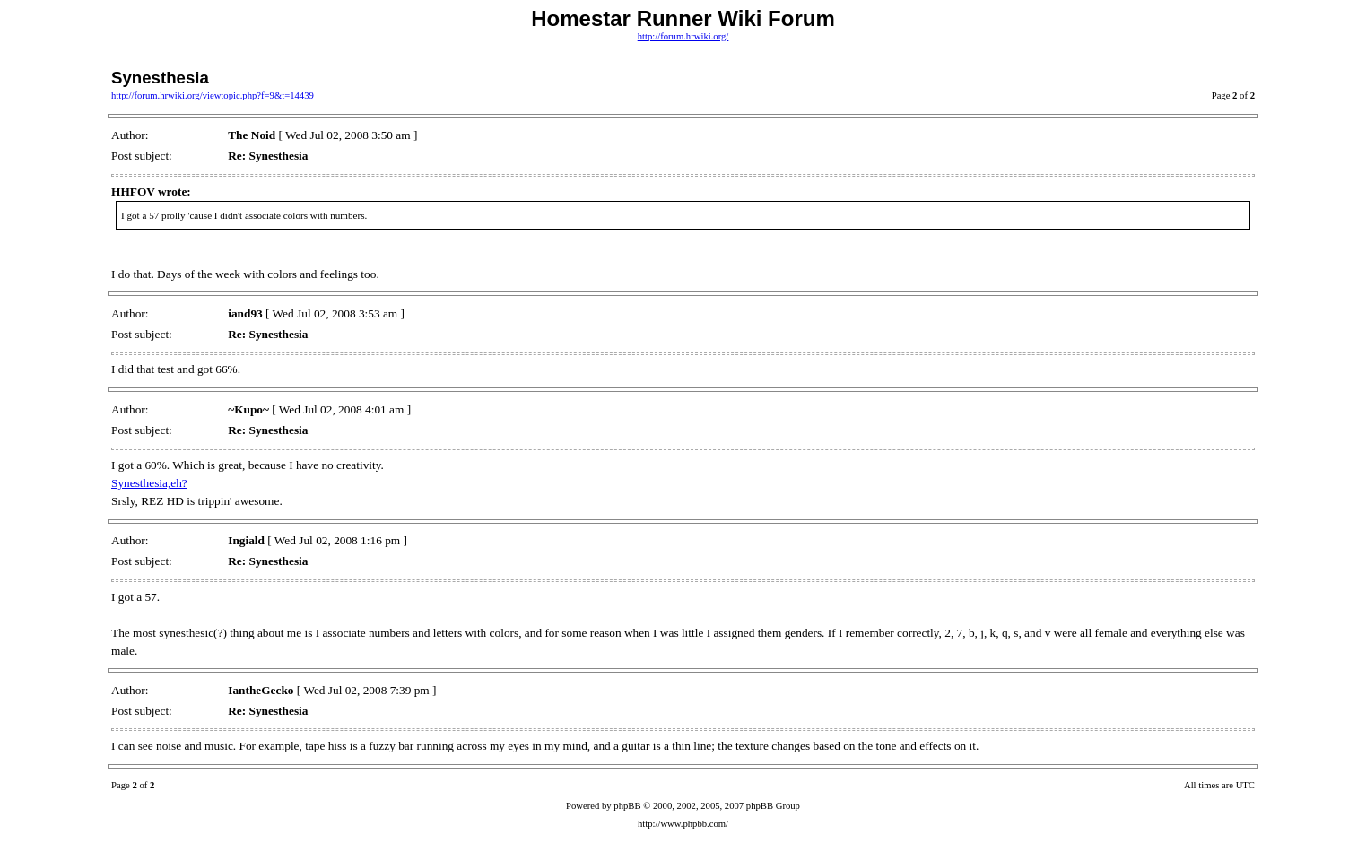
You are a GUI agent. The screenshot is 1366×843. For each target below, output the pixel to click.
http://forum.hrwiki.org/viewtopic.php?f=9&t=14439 (212, 95)
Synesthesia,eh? (149, 483)
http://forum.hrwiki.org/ (683, 36)
